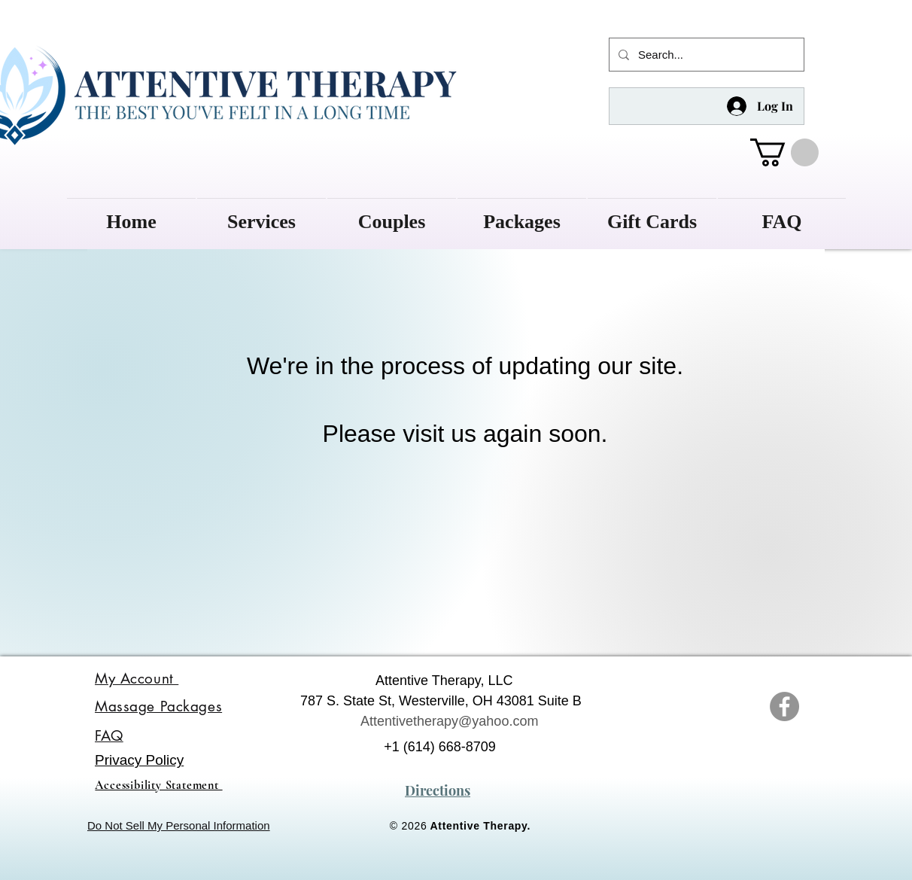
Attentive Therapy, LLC (443, 680)
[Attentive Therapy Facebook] (784, 706)
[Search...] (705, 54)
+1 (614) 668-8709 (440, 746)
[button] (784, 152)
